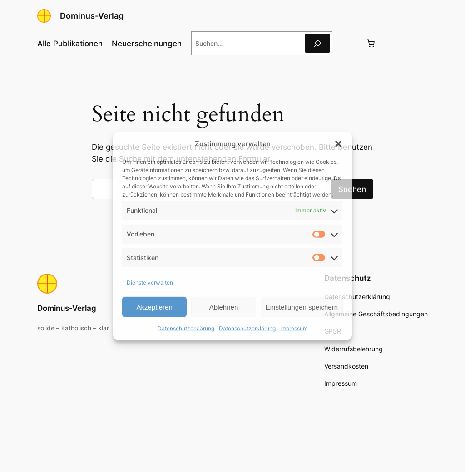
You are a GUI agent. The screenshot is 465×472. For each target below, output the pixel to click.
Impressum (293, 328)
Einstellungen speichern (302, 307)
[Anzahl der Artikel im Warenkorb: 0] (370, 43)
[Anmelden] (348, 43)
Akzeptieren (155, 307)
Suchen (352, 189)
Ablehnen (223, 307)
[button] (338, 143)
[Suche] (317, 43)
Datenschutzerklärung (186, 328)
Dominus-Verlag (92, 15)
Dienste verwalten (150, 282)
